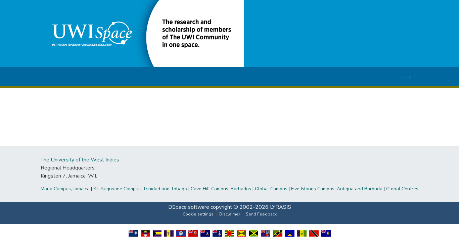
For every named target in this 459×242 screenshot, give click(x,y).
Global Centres (402, 189)
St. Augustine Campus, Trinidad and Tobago (140, 189)
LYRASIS (280, 207)
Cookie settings (198, 214)
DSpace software (188, 207)
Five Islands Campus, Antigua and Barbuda (336, 189)
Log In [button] (406, 77)
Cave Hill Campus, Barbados (221, 189)
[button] (143, 33)
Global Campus (271, 189)
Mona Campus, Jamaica (65, 189)
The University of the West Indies (80, 159)
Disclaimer (229, 214)
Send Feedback (261, 214)
